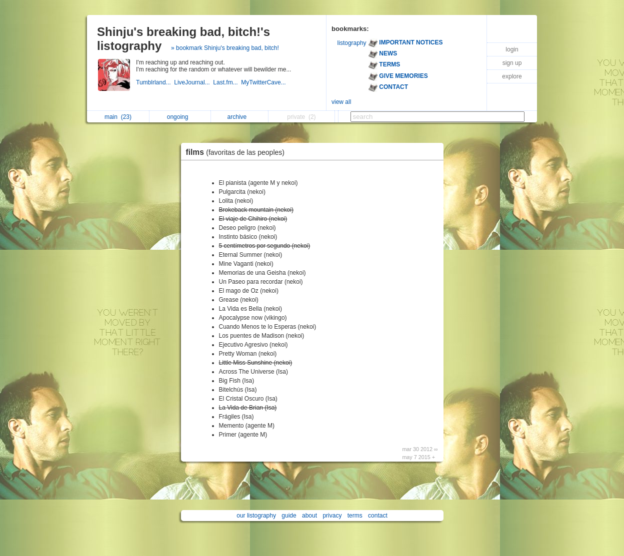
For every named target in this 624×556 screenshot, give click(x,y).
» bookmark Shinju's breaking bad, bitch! (225, 47)
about (309, 515)
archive (240, 116)
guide (289, 515)
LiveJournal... (193, 82)
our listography (256, 515)
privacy (332, 515)
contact (378, 515)
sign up (512, 62)
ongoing (180, 116)
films (238, 152)
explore (512, 76)
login (512, 49)
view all (341, 101)
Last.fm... (227, 82)
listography (352, 42)
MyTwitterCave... (264, 82)
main (118, 116)
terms (355, 515)
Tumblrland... (155, 82)
